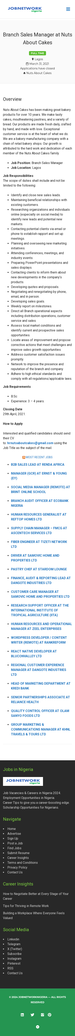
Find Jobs (14, 848)
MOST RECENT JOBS (39, 457)
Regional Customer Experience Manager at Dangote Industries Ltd (38, 670)
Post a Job (15, 843)
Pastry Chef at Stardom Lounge (39, 569)
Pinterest (13, 963)
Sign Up (12, 838)
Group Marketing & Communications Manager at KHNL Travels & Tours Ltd (40, 729)
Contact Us (15, 872)
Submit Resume (18, 853)
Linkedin (13, 939)
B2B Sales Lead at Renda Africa (37, 464)
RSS (10, 968)
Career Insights (18, 858)
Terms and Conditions (22, 863)
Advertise (14, 834)
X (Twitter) (14, 949)
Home (11, 829)
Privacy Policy (17, 867)
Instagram (14, 959)
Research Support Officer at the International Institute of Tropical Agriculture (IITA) (40, 610)
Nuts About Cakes (38, 73)
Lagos (39, 59)
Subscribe (14, 954)
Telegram (13, 944)
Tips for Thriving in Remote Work (26, 906)
